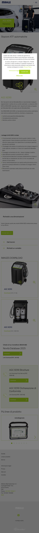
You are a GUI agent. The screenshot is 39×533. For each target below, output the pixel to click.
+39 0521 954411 (10, 491)
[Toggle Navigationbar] (36, 2)
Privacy (3, 469)
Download (7, 293)
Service (3, 460)
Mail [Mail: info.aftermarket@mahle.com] (2, 495)
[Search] (33, 2)
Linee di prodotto (5, 457)
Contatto (3, 475)
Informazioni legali (6, 466)
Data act (3, 472)
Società (3, 453)
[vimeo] (18, 515)
